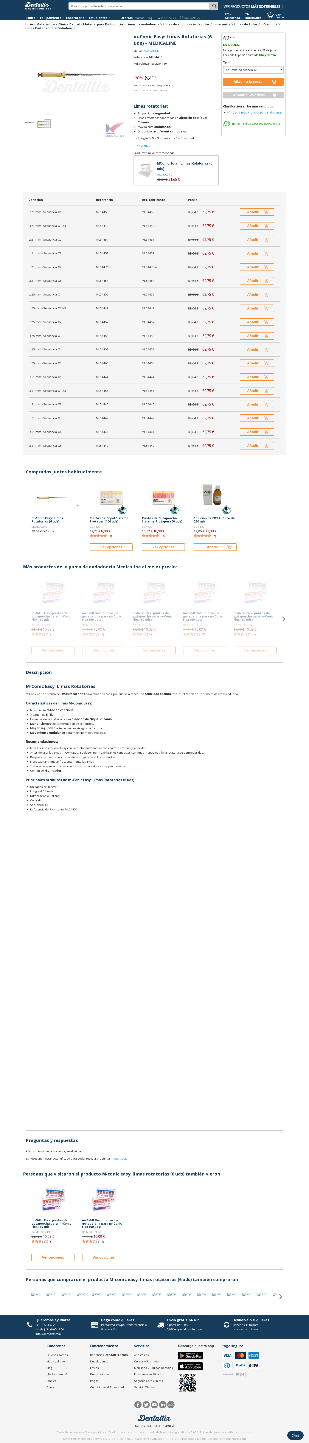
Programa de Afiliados (149, 1374)
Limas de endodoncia (142, 24)
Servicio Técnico (144, 1387)
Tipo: (226, 62)
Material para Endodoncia (103, 24)
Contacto (52, 1387)
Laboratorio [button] (76, 18)
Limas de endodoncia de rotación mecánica (196, 24)
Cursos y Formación (147, 1361)
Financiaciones (100, 1374)
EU (137, 1425)
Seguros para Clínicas (148, 1381)
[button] (31, 18)
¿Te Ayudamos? (57, 1374)
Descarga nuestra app (196, 1346)
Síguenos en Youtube (154, 1405)
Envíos (94, 1368)
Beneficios (109, 1355)
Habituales (253, 18)
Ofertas (127, 18)
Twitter (146, 1405)
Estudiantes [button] (99, 18)
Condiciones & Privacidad (107, 1387)
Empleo (52, 1381)
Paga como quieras (117, 1320)
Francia (146, 1425)
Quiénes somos (57, 1355)
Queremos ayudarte (53, 1320)
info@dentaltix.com (48, 1334)
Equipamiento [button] (52, 18)
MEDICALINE (151, 51)
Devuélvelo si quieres (251, 1320)
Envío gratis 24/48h (183, 1320)
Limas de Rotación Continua (255, 24)
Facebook (138, 1405)
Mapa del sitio (56, 1361)
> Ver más (143, 146)
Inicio (29, 24)
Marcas (139, 18)
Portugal (168, 1425)
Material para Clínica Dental (58, 24)
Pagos (94, 1381)
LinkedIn (162, 1405)
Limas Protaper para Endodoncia (50, 28)
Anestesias (141, 1355)
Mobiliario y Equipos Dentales (153, 1368)
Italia (157, 1425)
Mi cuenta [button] (234, 18)
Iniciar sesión (120, 1158)
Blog (149, 18)
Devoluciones (99, 1361)
